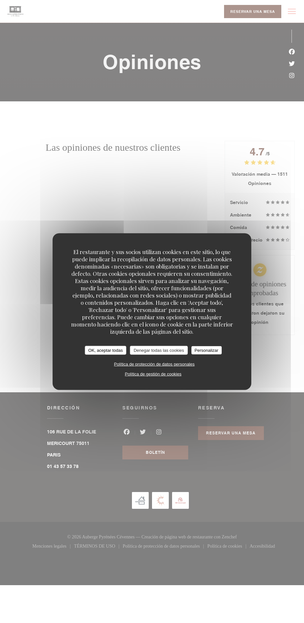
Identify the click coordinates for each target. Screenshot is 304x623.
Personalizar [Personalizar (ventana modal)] (206, 350)
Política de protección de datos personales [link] (154, 364)
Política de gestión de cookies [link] (153, 374)
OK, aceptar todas (105, 350)
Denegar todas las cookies (159, 350)
